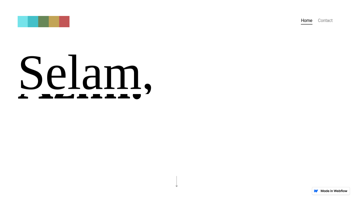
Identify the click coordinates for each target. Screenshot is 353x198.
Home (306, 20)
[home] (43, 22)
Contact (325, 20)
